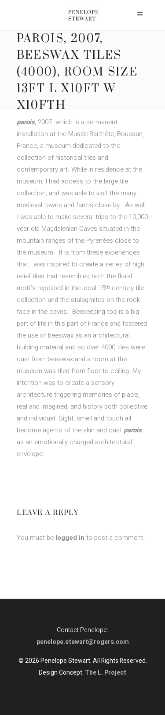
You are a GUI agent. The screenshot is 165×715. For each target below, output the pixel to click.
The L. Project (105, 672)
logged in (69, 538)
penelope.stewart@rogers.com (83, 642)
